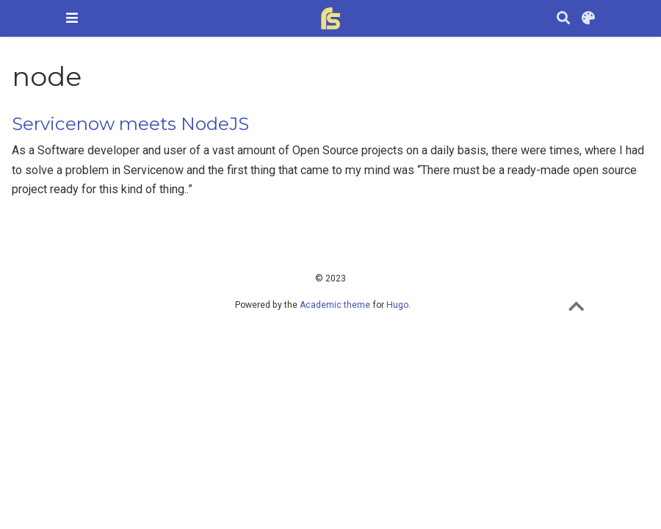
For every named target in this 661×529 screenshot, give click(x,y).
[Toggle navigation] (72, 18)
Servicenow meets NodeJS (130, 123)
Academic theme (335, 305)
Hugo (397, 305)
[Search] (563, 18)
